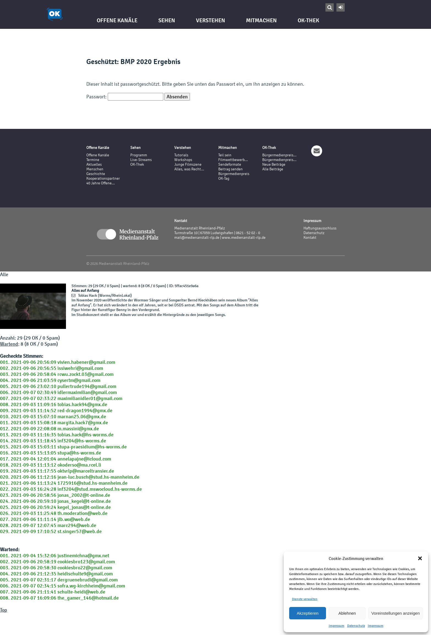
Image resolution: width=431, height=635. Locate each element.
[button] (420, 558)
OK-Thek (308, 20)
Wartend (9, 344)
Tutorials (181, 155)
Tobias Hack (87, 295)
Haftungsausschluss (319, 228)
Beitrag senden (230, 169)
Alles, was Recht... (189, 169)
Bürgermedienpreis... (279, 155)
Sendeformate (229, 164)
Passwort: (124, 96)
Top (3, 610)
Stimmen (78, 286)
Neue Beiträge (273, 164)
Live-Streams (141, 159)
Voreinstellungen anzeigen (395, 613)
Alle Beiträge (272, 169)
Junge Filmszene (187, 164)
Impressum (336, 626)
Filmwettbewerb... (233, 159)
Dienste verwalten (304, 599)
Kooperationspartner (103, 178)
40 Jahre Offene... (100, 183)
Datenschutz (356, 626)
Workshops (183, 159)
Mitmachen (261, 20)
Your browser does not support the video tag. (33, 306)
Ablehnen (347, 613)
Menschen (94, 169)
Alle (4, 274)
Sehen (166, 20)
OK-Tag (223, 178)
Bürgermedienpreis (233, 173)
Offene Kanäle (117, 20)
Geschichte (95, 173)
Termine (92, 159)
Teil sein (224, 155)
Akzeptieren (307, 613)
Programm (138, 155)
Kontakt (309, 237)
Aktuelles (94, 164)
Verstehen (210, 20)
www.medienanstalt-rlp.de (244, 237)
